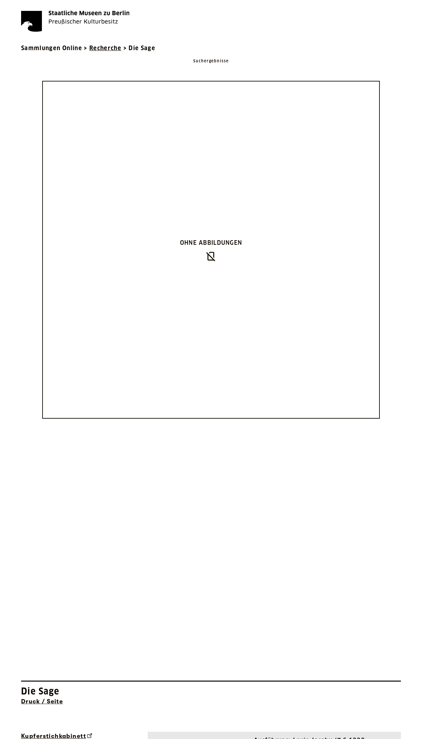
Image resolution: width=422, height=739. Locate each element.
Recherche (105, 48)
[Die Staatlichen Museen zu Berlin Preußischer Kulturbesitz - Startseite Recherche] (75, 21)
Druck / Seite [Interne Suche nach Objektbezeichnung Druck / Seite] (42, 701)
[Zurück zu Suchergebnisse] (211, 67)
